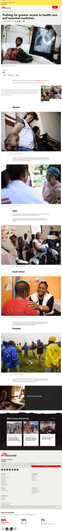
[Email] (16, 466)
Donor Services (3, 475)
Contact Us (2, 497)
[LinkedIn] (15, 470)
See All (53, 418)
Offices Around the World (5, 490)
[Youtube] (12, 470)
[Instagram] (10, 470)
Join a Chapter (34, 480)
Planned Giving (3, 482)
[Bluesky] (5, 470)
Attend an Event (34, 477)
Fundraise (33, 476)
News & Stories (10, 11)
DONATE (55, 7)
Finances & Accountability (5, 477)
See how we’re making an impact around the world (38, 399)
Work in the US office (35, 489)
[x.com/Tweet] (7, 470)
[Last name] (46, 464)
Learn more (3, 3)
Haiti (4, 75)
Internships (33, 493)
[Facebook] (2, 470)
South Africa (10, 75)
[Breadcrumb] (31, 11)
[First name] (16, 464)
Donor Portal (3, 476)
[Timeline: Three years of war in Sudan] (47, 433)
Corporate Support (4, 485)
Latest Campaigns (34, 475)
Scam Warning (3, 499)
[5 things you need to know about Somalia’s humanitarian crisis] (31, 433)
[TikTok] (18, 470)
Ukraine (17, 75)
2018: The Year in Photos (39, 80)
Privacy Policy (3, 498)
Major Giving (3, 480)
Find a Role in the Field (35, 490)
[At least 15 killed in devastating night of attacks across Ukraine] (14, 433)
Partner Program (3, 481)
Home (3, 11)
